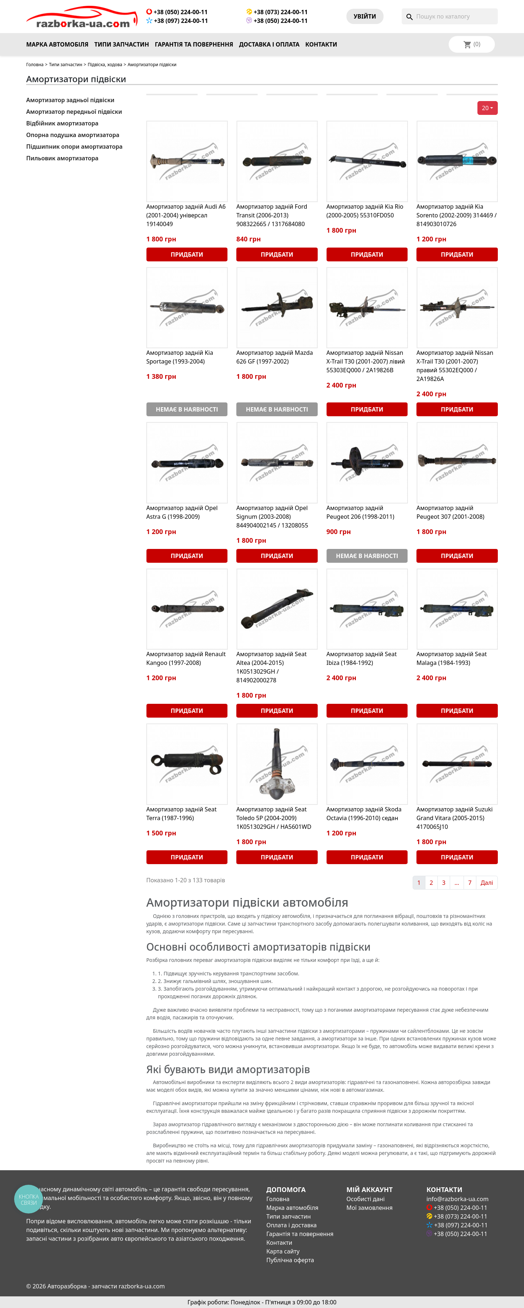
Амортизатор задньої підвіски (70, 100)
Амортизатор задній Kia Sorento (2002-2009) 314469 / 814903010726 (457, 215)
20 (485, 108)
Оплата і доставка (291, 1225)
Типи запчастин (121, 44)
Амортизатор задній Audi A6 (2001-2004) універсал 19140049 (186, 215)
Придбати (187, 254)
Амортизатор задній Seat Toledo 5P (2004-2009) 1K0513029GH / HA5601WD (274, 818)
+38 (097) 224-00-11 (177, 21)
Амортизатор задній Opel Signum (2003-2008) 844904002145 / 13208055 (272, 516)
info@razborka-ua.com (457, 1199)
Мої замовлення (369, 1208)
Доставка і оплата (269, 44)
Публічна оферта (290, 1260)
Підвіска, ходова (105, 64)
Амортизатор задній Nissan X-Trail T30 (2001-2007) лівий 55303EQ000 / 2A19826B (365, 361)
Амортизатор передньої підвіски (74, 112)
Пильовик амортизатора (62, 158)
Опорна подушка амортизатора (72, 135)
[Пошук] (450, 16)
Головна (35, 64)
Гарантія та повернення (194, 44)
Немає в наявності (187, 409)
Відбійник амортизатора (62, 123)
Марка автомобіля (57, 44)
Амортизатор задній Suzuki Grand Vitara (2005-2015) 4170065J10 (455, 818)
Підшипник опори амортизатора (74, 147)
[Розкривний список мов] (481, 44)
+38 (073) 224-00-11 (277, 12)
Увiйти (365, 16)
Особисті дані (365, 1199)
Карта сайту (282, 1251)
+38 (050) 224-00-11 (177, 12)
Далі (487, 883)
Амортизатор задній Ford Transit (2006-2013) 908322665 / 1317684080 (272, 215)
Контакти (321, 44)
